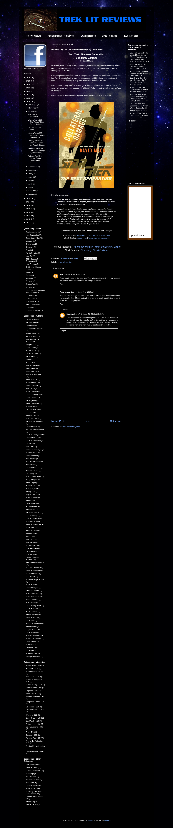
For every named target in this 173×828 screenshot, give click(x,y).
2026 (28, 78)
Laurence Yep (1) (32, 647)
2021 (28, 95)
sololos (90, 820)
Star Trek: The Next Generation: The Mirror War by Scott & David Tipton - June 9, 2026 (139, 107)
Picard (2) (29, 250)
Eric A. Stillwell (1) (33, 611)
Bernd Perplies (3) (33, 551)
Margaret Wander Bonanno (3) (32, 340)
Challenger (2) (31, 307)
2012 (28, 219)
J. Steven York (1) (33, 653)
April (31, 184)
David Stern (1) (32, 608)
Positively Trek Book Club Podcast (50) (34, 792)
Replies (65, 309)
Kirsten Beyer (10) (33, 333)
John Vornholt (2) (32, 627)
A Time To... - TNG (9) (34, 724)
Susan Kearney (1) (33, 486)
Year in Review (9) (33, 805)
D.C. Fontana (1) (32, 412)
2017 (28, 202)
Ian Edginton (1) (32, 400)
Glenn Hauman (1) (33, 456)
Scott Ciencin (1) (32, 350)
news (60, 262)
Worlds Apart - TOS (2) (35, 666)
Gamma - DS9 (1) (33, 735)
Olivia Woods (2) (32, 641)
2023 (28, 88)
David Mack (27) (32, 503)
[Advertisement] (86, 397)
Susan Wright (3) (32, 644)
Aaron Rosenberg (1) (34, 574)
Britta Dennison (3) (33, 382)
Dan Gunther (71, 314)
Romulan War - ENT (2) (35, 738)
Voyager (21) (31, 241)
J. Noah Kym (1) (32, 488)
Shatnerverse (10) (33, 301)
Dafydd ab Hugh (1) (33, 319)
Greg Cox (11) (31, 359)
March (31, 187)
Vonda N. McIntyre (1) (34, 521)
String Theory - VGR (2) (35, 718)
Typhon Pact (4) (32, 284)
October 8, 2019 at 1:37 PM (74, 274)
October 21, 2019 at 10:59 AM (92, 314)
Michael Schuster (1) (34, 591)
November (33, 108)
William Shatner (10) (34, 594)
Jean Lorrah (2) (32, 500)
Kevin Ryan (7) (31, 585)
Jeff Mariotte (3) (32, 509)
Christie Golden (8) (33, 438)
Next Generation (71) (34, 235)
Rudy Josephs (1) (33, 480)
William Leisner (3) (33, 497)
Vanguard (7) (31, 278)
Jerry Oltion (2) (31, 533)
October (32, 111)
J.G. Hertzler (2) (32, 459)
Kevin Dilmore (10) (33, 391)
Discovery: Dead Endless (94, 250)
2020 (28, 98)
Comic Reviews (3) (33, 786)
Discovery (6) (31, 247)
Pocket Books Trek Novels (60, 36)
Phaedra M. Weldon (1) (35, 638)
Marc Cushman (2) (33, 365)
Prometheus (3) (32, 298)
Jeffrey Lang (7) (32, 491)
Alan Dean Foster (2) (34, 418)
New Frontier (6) (32, 264)
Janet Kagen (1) (32, 483)
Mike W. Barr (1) (32, 322)
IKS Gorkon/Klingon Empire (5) (33, 268)
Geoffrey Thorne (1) (33, 617)
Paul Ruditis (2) (32, 577)
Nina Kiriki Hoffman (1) (35, 462)
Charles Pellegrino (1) (34, 548)
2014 (28, 212)
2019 (28, 102)
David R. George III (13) (35, 435)
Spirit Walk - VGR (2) (34, 721)
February (32, 191)
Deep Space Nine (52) (34, 238)
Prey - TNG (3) (31, 732)
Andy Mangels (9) (33, 506)
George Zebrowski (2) (34, 656)
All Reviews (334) (32, 765)
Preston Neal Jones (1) (35, 476)
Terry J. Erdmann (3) (34, 403)
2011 (28, 222)
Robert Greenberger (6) (35, 450)
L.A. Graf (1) (31, 444)
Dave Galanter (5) (33, 426)
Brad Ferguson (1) (33, 406)
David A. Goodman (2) (34, 441)
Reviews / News (33, 36)
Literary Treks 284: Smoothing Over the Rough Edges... (36, 143)
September (33, 167)
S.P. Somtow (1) (32, 603)
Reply (62, 284)
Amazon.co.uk (104, 235)
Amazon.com (82, 235)
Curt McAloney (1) (33, 515)
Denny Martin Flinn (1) (34, 409)
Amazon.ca (93, 235)
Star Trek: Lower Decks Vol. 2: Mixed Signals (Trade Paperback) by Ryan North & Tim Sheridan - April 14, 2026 (139, 57)
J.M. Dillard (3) (31, 389)
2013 (28, 216)
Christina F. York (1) (33, 650)
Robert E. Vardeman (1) (35, 624)
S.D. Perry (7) (31, 554)
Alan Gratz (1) (31, 447)
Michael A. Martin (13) (34, 512)
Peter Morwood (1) (33, 530)
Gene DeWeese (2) (33, 386)
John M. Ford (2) (32, 415)
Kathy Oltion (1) (32, 536)
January (32, 194)
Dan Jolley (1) (31, 473)
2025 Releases (109, 36)
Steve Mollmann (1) (33, 527)
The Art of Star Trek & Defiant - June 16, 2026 (139, 114)
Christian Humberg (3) (34, 467)
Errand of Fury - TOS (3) (35, 685)
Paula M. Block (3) (33, 336)
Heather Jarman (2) (33, 470)
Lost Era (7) (30, 256)
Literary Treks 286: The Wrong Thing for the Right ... (36, 122)
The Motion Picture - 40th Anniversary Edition (96, 246)
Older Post (116, 421)
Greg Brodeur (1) (32, 344)
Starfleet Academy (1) (34, 310)
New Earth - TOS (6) (34, 677)
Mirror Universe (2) (33, 304)
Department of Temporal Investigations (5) (35, 291)
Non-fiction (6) (31, 783)
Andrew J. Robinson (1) (35, 567)
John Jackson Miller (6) (35, 524)
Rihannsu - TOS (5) (33, 668)
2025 (28, 81)
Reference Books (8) (34, 780)
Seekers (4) (30, 281)
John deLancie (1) (33, 379)
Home (87, 421)
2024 (28, 84)
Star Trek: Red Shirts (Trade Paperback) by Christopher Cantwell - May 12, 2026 (138, 97)
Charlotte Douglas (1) (34, 394)
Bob (61, 274)
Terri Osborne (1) (32, 539)
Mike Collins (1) (32, 356)
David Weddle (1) (32, 632)
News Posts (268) (33, 789)
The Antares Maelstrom (33, 115)
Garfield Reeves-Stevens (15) (32, 558)
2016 (28, 205)
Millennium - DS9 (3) (34, 707)
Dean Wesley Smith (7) (35, 606)
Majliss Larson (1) (33, 494)
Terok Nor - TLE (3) (33, 694)
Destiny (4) (30, 275)
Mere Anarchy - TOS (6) (35, 688)
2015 (28, 209)
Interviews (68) (31, 802)
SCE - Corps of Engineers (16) (32, 260)
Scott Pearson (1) (32, 545)
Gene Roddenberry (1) (34, 570)
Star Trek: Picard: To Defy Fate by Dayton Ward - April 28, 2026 (138, 66)
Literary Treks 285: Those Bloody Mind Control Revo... (36, 135)
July (30, 174)
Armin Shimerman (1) (34, 597)
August (31, 170)
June (31, 177)
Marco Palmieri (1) (33, 542)
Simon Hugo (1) (32, 465)
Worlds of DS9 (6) (33, 715)
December (33, 104)
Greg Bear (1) (31, 325)
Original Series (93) (33, 232)
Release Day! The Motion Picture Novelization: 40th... (35, 159)
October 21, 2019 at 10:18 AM (82, 292)
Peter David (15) (32, 371)
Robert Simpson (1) (33, 600)
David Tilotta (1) (32, 621)
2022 (28, 91)
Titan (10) (29, 272)
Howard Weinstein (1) (34, 635)
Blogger (107, 820)
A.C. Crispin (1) (32, 362)
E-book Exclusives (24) (35, 771)
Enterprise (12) (31, 244)
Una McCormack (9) (33, 518)
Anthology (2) (31, 774)
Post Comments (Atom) (71, 427)
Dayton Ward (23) (33, 629)
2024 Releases (88, 36)
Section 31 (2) (31, 295)
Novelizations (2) (32, 777)
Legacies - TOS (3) (33, 691)
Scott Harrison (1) (33, 453)
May (30, 180)
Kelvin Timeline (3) (33, 253)
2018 (28, 198)
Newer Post (57, 421)
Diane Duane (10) (33, 397)
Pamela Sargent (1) (33, 588)
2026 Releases (131, 36)
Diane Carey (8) (32, 347)
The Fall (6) (30, 287)
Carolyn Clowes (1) (33, 353)
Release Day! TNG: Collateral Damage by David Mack (36, 150)
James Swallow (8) (33, 614)
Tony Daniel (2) (32, 368)
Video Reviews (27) (33, 768)
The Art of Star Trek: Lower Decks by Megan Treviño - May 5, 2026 (139, 89)
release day (67, 262)
